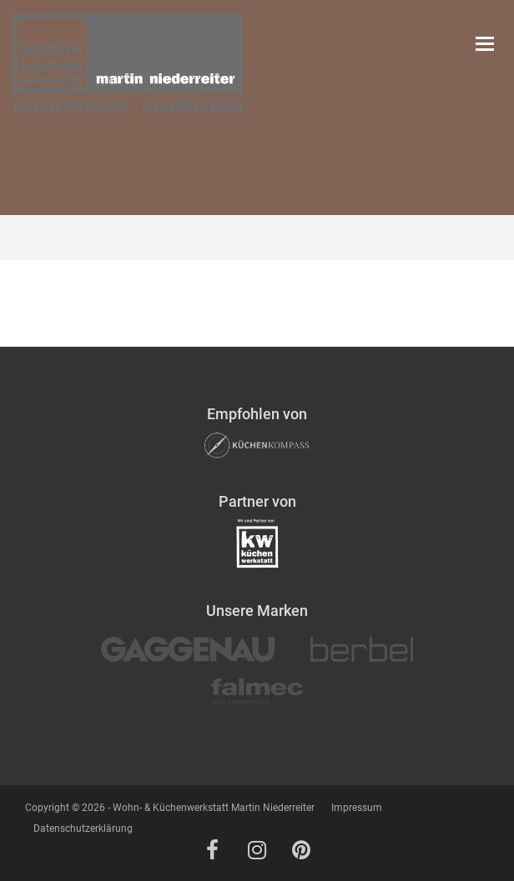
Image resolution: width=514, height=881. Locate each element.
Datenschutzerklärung (83, 828)
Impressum (356, 807)
